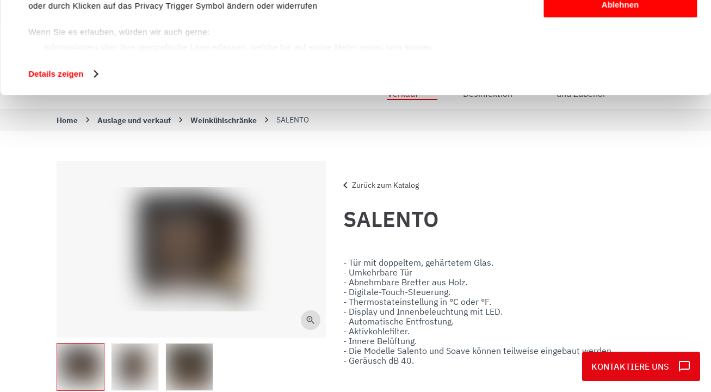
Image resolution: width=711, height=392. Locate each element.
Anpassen (621, 59)
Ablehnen (620, 90)
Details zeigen (55, 159)
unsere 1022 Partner (102, 39)
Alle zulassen (620, 27)
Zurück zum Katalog (379, 185)
